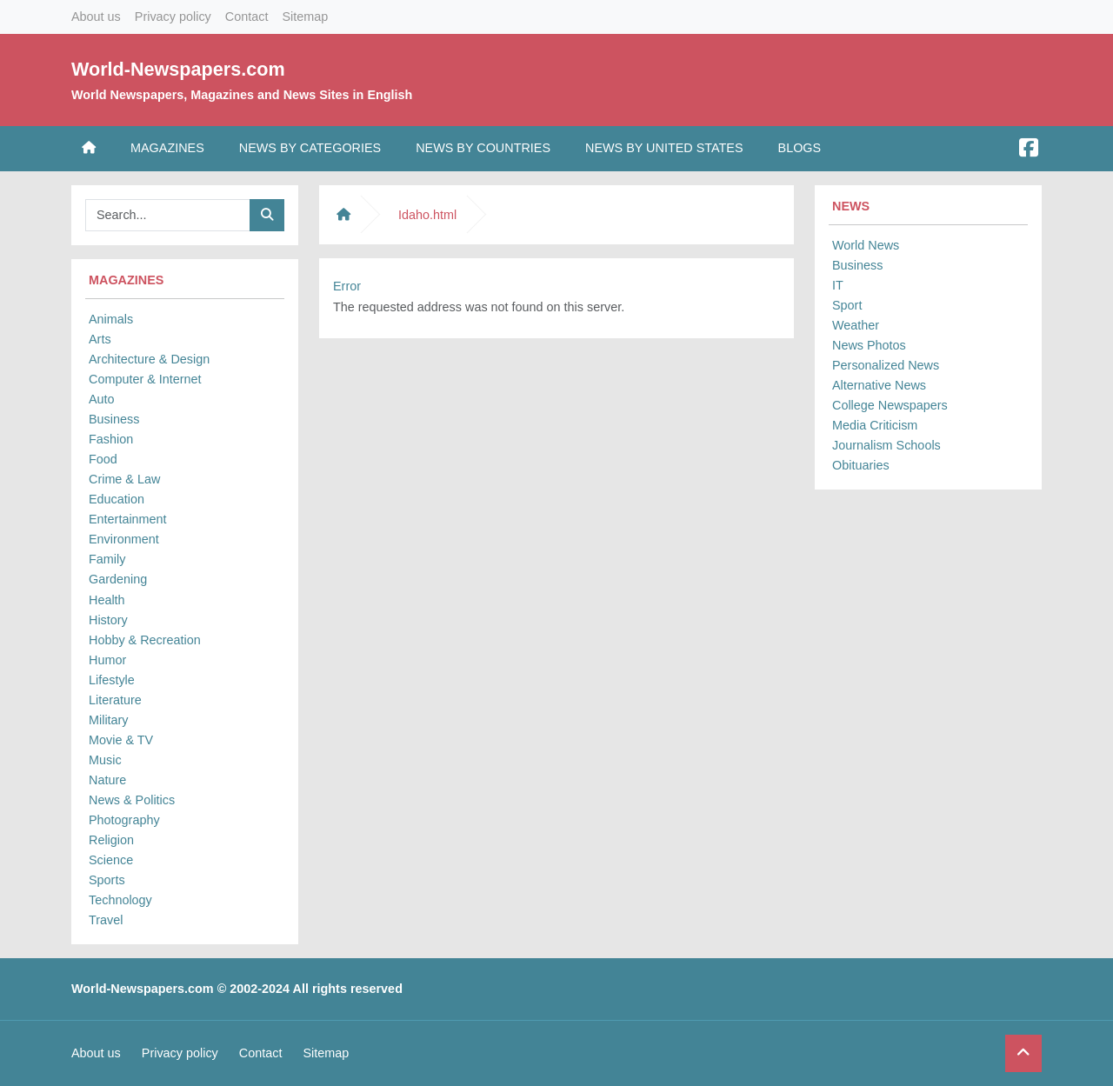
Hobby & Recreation (145, 640)
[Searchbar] (167, 215)
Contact (247, 16)
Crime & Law (124, 479)
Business (114, 419)
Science (111, 860)
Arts (100, 339)
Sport (847, 305)
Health (107, 600)
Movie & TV (121, 740)
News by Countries (483, 148)
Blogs (800, 148)
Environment (124, 539)
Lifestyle (112, 680)
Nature (107, 780)
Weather (855, 325)
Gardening (118, 579)
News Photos (869, 345)
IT (837, 285)
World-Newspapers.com (178, 69)
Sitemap (305, 16)
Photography (124, 820)
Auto (102, 399)
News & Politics (132, 800)
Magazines (167, 148)
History (108, 620)
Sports (107, 880)
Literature (115, 700)
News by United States (664, 148)
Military (109, 720)
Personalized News (885, 365)
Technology (120, 900)
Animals (111, 319)
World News (865, 245)
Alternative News (879, 385)
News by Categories (310, 148)
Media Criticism (874, 425)
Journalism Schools (886, 445)
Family (107, 559)
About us (96, 16)
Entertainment (128, 519)
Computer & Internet (145, 379)
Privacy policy (173, 16)
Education (116, 499)
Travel (106, 920)
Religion (111, 840)
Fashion (111, 439)
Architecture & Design (149, 359)
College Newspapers (890, 405)
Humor (107, 660)
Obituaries (861, 465)
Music (105, 760)
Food (103, 459)
